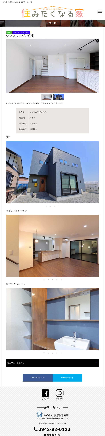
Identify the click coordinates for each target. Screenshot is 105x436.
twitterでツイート (67, 378)
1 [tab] (46, 206)
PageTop (100, 431)
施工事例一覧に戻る (15, 363)
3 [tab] (54, 206)
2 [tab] (50, 206)
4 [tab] (59, 206)
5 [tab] (61, 279)
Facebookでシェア (37, 378)
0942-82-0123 (54, 429)
